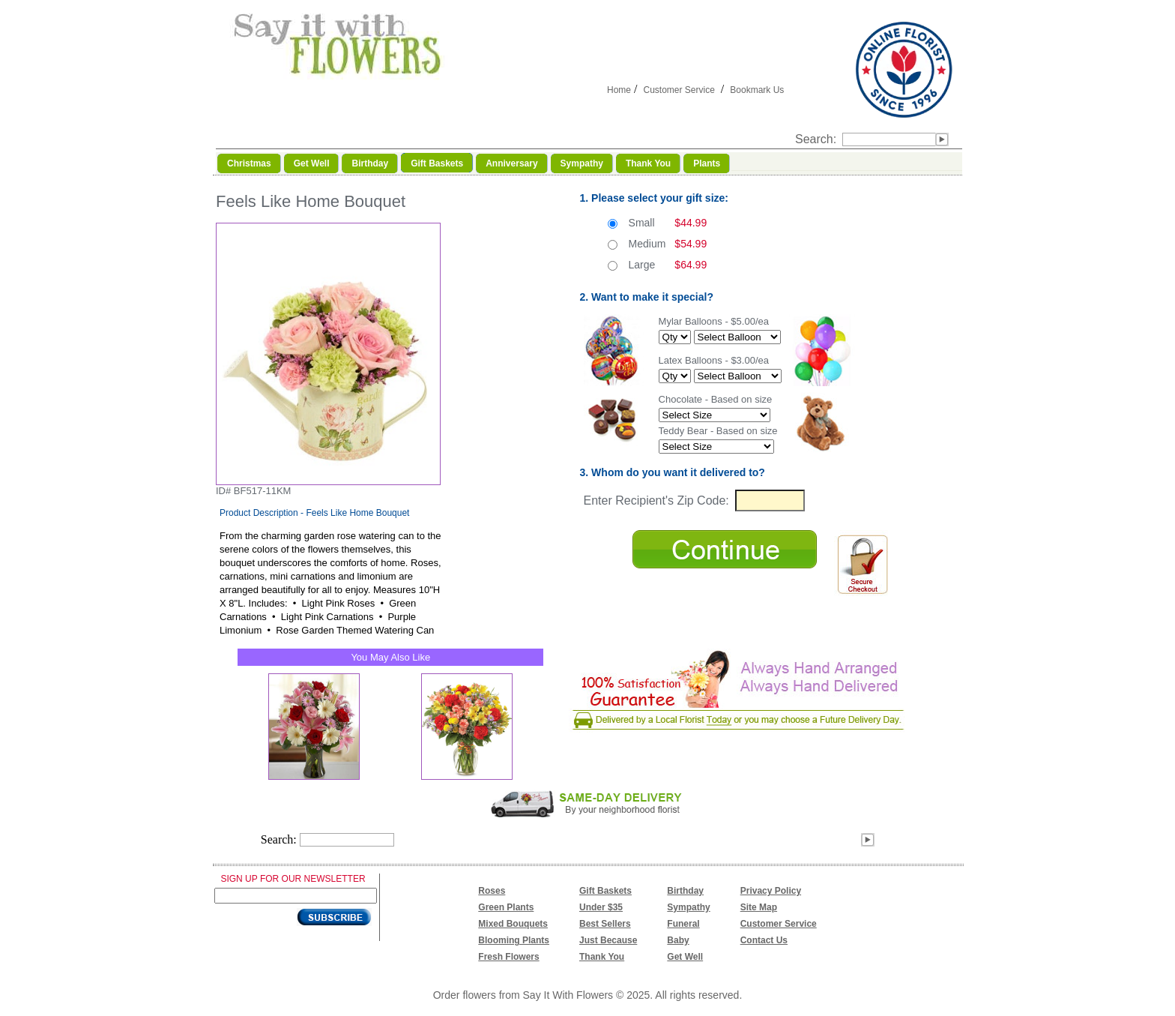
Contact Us (764, 940)
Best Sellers (605, 924)
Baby (678, 940)
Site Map (758, 907)
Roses (491, 891)
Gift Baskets (605, 891)
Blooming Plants (513, 940)
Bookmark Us (757, 90)
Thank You (601, 957)
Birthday (685, 891)
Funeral (683, 924)
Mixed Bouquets (513, 924)
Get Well (685, 957)
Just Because (608, 940)
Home (619, 90)
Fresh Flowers (508, 957)
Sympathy (688, 907)
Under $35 (601, 907)
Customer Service (678, 90)
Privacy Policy (770, 891)
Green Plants (506, 907)
